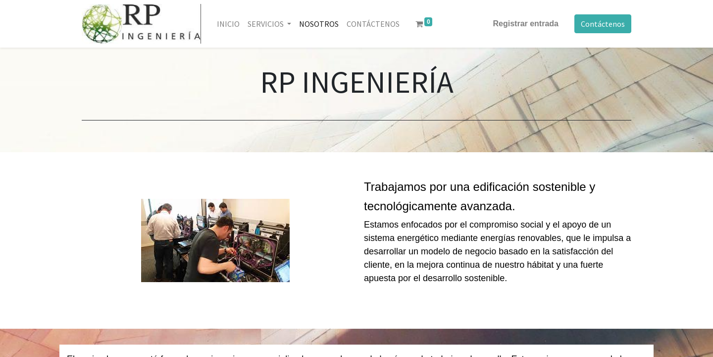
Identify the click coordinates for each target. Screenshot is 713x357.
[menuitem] (228, 24)
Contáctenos (603, 24)
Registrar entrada (526, 23)
